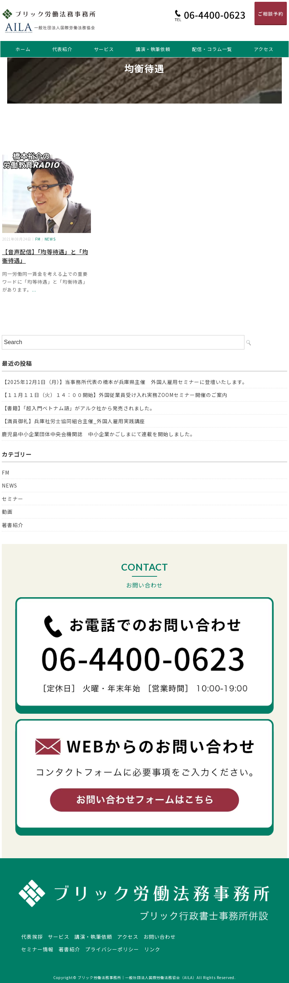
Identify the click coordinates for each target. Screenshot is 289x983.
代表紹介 (62, 49)
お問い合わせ (159, 936)
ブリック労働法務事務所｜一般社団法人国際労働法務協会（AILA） (137, 977)
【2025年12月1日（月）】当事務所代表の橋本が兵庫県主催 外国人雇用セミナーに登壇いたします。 (125, 381)
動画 (7, 511)
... (34, 289)
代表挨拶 (32, 936)
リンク (152, 949)
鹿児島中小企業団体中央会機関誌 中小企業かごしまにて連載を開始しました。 (99, 434)
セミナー (12, 498)
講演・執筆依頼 (153, 49)
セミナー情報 (37, 949)
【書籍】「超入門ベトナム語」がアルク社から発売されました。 (78, 408)
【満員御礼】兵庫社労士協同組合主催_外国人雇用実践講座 (73, 421)
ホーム (23, 49)
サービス (104, 49)
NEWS (50, 239)
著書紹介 (12, 525)
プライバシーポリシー (112, 949)
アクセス (264, 49)
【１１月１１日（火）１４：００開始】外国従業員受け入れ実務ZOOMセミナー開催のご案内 (115, 394)
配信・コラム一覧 (212, 49)
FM (38, 239)
